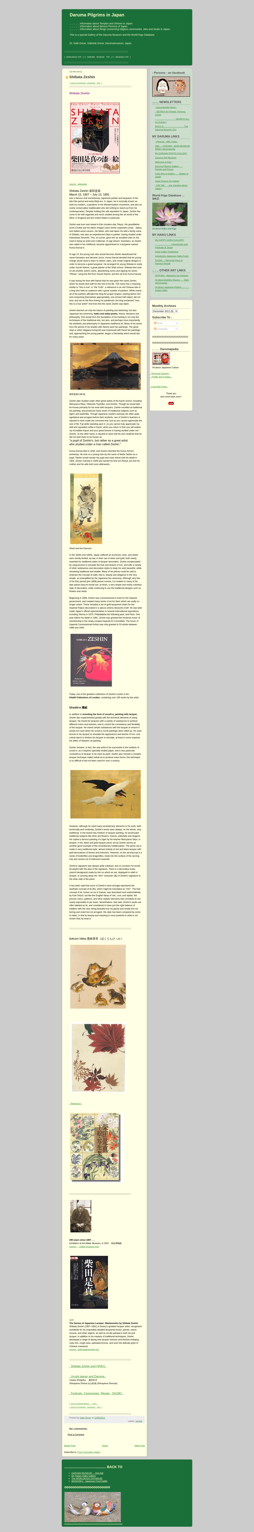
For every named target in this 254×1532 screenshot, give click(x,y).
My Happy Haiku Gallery (83, 1475)
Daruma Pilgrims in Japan (97, 14)
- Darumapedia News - (166, 107)
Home (105, 1445)
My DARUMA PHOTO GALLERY (171, 153)
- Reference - (75, 1104)
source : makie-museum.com (84, 1246)
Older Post (139, 1445)
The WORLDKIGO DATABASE (86, 1478)
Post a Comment (76, 1434)
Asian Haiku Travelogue (166, 252)
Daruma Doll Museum (165, 158)
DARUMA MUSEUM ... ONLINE (87, 1473)
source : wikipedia (78, 184)
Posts (158, 323)
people (139, 1421)
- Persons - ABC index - (166, 141)
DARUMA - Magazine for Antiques (171, 275)
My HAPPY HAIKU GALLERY (169, 240)
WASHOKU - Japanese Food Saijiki (89, 1481)
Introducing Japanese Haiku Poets (172, 256)
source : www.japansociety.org (84, 1349)
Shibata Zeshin (82, 77)
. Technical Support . (160, 373)
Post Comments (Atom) (88, 1452)
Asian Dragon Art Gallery (167, 181)
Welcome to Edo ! (163, 162)
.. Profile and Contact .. (161, 377)
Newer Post (69, 1445)
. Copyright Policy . (159, 387)
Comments (161, 329)
